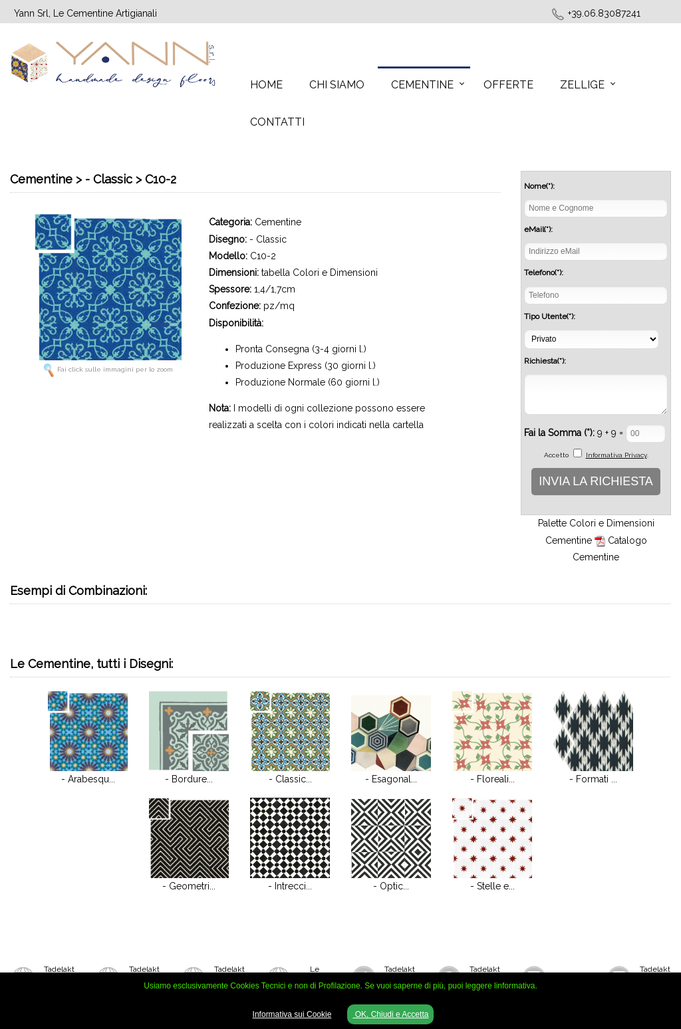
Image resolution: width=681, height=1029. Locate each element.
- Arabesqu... (88, 779)
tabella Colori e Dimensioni (319, 272)
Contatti (277, 122)
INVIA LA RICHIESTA (596, 481)
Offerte (508, 84)
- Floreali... (492, 779)
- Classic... (290, 779)
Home (266, 84)
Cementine (422, 84)
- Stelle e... (492, 886)
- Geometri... (188, 886)
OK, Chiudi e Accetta (390, 1014)
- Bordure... (189, 779)
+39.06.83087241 (604, 13)
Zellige (582, 84)
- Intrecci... (290, 886)
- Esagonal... (391, 779)
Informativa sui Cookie (292, 1014)
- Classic (268, 239)
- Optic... (391, 886)
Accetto (556, 455)
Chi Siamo (336, 84)
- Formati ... (593, 779)
